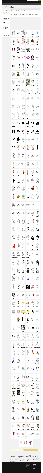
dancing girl (28, 66)
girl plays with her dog (18, 214)
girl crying (13, 189)
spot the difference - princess (28, 377)
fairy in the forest (18, 99)
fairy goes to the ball (37, 91)
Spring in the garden (37, 377)
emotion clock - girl (33, 83)
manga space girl (37, 304)
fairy (37, 83)
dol (23, 74)
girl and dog (23, 181)
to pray (13, 410)
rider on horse (18, 361)
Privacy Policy (34, 465)
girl (37, 140)
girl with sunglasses (14, 254)
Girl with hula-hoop (18, 246)
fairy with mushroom (33, 115)
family (18, 123)
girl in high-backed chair (37, 189)
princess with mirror (18, 353)
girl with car (23, 230)
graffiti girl (18, 263)
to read (23, 410)
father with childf (32, 132)
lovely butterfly (13, 304)
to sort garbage (28, 418)
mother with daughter (23, 320)
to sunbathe (13, 426)
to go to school (37, 394)
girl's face (18, 222)
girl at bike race (37, 181)
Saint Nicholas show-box (37, 361)
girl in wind (32, 197)
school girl (18, 369)
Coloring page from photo (5, 470)
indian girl (18, 287)
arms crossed (37, 33)
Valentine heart (28, 435)
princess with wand (23, 353)
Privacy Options (35, 466)
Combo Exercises (12, 469)
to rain (18, 410)
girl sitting (13, 230)
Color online (19, 468)
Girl (37, 148)
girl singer (37, 222)
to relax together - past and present (33, 410)
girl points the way (23, 214)
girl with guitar (18, 238)
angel (18, 33)
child (32, 58)
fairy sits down (37, 99)
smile (13, 377)
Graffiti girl (23, 263)
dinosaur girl (13, 74)
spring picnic (18, 386)
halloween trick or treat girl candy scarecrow (13, 271)
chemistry (28, 58)
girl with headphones (37, 238)
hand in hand (18, 271)
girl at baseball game (33, 181)
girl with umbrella (37, 254)
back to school (32, 42)
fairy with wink (37, 115)
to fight (32, 394)
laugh (18, 295)
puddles (32, 353)
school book (13, 369)
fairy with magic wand (18, 115)
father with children (37, 132)
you (30, 443)
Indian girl (13, 287)
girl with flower (13, 238)
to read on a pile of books (28, 410)
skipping (37, 369)
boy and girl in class (23, 50)
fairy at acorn (18, 91)
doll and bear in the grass (37, 74)
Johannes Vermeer (28, 287)
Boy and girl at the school (18, 49)
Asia (13, 42)
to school (18, 418)
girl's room (32, 222)
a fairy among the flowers (13, 33)
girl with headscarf (13, 246)
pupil (37, 353)
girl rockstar (37, 214)
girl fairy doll (23, 189)
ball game (37, 42)
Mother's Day (37, 312)
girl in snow (23, 197)
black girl (13, 50)
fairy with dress (28, 107)
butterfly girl (32, 50)
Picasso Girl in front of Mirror (23, 328)
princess (18, 336)
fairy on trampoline (33, 99)
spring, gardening (32, 377)
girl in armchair (28, 189)
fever (23, 140)
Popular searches (28, 2)
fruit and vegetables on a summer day (33, 140)
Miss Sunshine (28, 312)
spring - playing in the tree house (23, 385)
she (32, 369)
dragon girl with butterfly (23, 82)
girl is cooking (37, 197)
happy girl (37, 271)
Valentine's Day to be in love (33, 435)
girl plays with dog (13, 213)
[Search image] (32, 0)
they (23, 394)
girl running (13, 222)
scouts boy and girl (23, 369)
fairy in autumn (13, 99)
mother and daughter (33, 312)
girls (13, 263)
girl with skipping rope (32, 246)
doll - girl (13, 83)
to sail (37, 410)
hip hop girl (32, 279)
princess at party (23, 345)
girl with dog (37, 230)
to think (23, 426)
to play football (37, 402)
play (28, 328)
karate (32, 287)
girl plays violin (32, 205)
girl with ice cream (23, 246)
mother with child (13, 320)
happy (28, 271)
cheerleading (23, 58)
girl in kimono (13, 197)
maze (13, 312)
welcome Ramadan (21, 443)
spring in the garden (14, 386)
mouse (32, 320)
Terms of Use (34, 464)
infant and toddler (23, 287)
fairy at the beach (28, 91)
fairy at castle (23, 91)
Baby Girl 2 (23, 41)
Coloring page (4, 469)
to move (13, 402)
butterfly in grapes (37, 50)
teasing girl (37, 386)
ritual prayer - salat (33, 361)
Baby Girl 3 (28, 42)
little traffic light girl (33, 295)
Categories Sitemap (28, 464)
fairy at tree (32, 91)
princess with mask (13, 353)
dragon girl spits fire (18, 83)
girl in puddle (18, 197)
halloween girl (28, 263)
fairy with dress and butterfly (33, 107)
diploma (18, 74)
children (37, 58)
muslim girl (37, 320)
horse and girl (37, 279)
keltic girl (37, 287)
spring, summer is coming (28, 385)
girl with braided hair (18, 230)
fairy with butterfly (23, 107)
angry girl (23, 33)
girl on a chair (13, 205)
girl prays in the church (32, 214)
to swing (18, 426)
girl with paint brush (28, 246)
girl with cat (28, 230)
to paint (18, 402)
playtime (13, 336)
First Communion (28, 140)
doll (28, 74)
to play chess (32, 402)
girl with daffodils (32, 230)
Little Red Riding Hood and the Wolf (28, 295)
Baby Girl (18, 41)
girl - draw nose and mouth (18, 189)
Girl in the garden (28, 197)
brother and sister (28, 50)
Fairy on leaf (28, 99)
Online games (19, 469)
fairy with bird (18, 107)
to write (13, 435)
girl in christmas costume (32, 189)
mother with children (18, 320)
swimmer (32, 386)
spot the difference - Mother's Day (23, 377)
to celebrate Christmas (28, 394)
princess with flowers (37, 345)
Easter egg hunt (28, 82)
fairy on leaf (23, 99)
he (28, 279)
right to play (28, 361)
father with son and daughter (14, 140)
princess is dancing (33, 345)
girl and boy (18, 181)
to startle (32, 418)
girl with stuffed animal (37, 246)
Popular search (27, 465)
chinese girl (18, 66)
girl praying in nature (28, 213)
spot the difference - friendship (18, 377)
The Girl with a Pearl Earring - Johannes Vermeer (18, 394)
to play (28, 402)
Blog (26, 466)
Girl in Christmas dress (23, 66)
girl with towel (23, 254)
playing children (32, 328)
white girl (25, 443)
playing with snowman (37, 328)
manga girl (18, 304)
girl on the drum (23, 205)
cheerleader (13, 58)
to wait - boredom (33, 426)
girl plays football (28, 205)
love (37, 295)
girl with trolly (28, 254)
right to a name (23, 361)
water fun (37, 435)
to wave (37, 426)
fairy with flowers (37, 107)
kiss (13, 295)
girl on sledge (18, 205)
